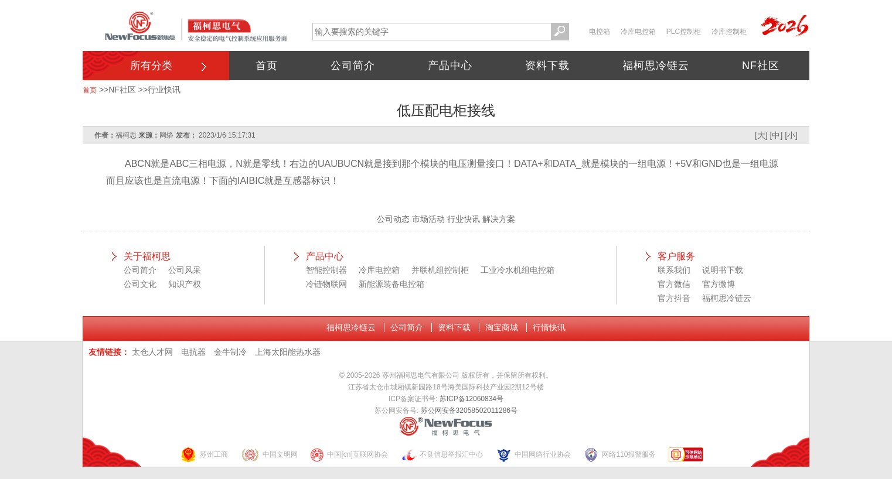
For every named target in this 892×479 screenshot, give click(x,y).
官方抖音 (674, 298)
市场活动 (428, 219)
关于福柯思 (147, 256)
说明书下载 (722, 270)
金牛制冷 (230, 352)
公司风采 (184, 270)
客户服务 (676, 256)
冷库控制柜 (729, 32)
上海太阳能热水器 (288, 352)
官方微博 (718, 284)
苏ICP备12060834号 (471, 399)
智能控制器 (326, 270)
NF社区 (760, 65)
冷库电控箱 (638, 32)
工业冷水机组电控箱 (517, 270)
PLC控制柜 (683, 32)
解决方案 (498, 219)
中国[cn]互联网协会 (348, 454)
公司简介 (353, 65)
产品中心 (450, 65)
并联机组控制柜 (440, 270)
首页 (267, 65)
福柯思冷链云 (655, 65)
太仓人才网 (152, 352)
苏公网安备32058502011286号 (469, 410)
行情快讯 (549, 327)
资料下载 (547, 65)
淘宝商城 (501, 327)
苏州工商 (204, 454)
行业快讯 (164, 89)
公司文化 (140, 284)
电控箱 (599, 32)
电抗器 (193, 352)
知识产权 (184, 284)
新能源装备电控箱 (391, 284)
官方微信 (674, 284)
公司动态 (393, 219)
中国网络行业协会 (533, 454)
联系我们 (674, 270)
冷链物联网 (326, 284)
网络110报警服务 (619, 454)
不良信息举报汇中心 (442, 454)
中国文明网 (269, 454)
